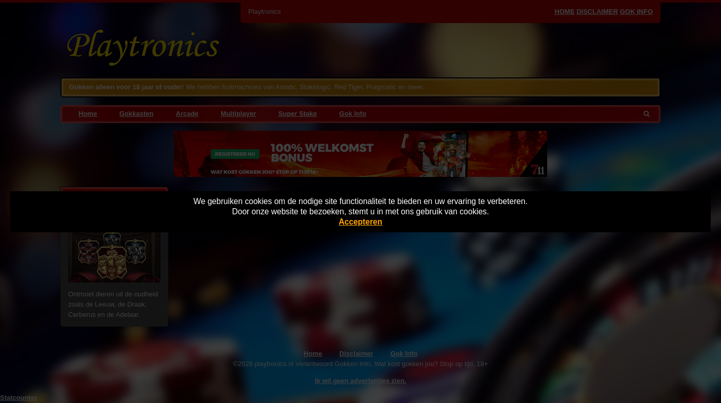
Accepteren (361, 221)
